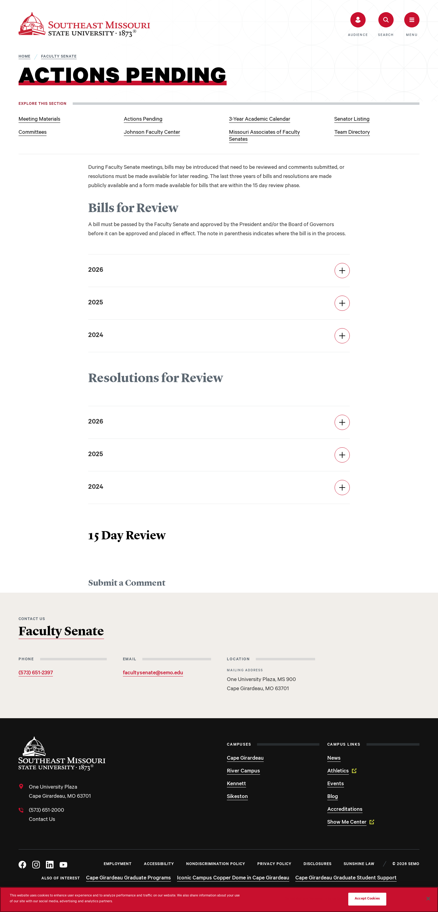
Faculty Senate (61, 632)
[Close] (428, 898)
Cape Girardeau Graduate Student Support (346, 878)
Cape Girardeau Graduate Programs (128, 878)
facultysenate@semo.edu (153, 673)
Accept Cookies (367, 899)
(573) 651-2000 (46, 811)
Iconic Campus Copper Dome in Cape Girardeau (233, 878)
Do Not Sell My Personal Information (313, 899)
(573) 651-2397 (36, 673)
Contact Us (42, 820)
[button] (358, 24)
